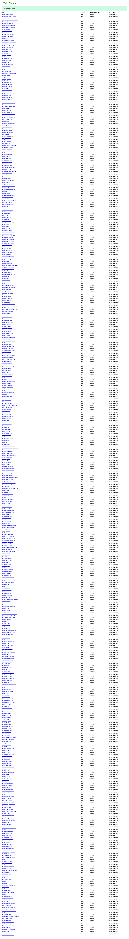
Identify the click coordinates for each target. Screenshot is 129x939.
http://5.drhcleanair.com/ (7, 636)
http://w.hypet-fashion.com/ (8, 702)
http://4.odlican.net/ (6, 174)
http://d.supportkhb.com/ (7, 132)
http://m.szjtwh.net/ (6, 104)
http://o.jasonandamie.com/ (8, 241)
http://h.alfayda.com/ (6, 110)
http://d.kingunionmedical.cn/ (8, 355)
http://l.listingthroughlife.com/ (8, 929)
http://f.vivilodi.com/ (6, 601)
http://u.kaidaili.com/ (6, 824)
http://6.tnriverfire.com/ (7, 126)
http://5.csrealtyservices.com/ (8, 359)
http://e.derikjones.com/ (7, 21)
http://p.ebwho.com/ (6, 158)
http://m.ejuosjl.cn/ (6, 647)
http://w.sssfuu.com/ (6, 221)
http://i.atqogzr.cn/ (6, 324)
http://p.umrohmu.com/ (7, 863)
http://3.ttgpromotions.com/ (8, 285)
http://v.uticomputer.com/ (7, 298)
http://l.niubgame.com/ (7, 363)
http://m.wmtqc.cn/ (6, 372)
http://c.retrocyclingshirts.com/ (8, 189)
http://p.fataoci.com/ (6, 60)
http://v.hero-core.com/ (7, 676)
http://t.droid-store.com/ (7, 708)
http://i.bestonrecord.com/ (7, 136)
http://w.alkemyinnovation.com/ (9, 827)
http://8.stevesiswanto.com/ (8, 510)
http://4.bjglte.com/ (6, 108)
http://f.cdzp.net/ (5, 206)
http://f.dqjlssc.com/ (6, 610)
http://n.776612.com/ (6, 296)
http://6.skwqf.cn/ (5, 706)
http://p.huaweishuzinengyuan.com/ (10, 19)
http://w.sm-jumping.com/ (7, 318)
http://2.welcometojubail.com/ (8, 377)
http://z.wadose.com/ (6, 685)
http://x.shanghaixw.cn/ (7, 328)
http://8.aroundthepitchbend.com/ (9, 614)
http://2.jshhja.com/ (6, 899)
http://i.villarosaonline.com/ (8, 243)
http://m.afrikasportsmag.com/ (8, 885)
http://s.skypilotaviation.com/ (8, 67)
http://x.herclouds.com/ (7, 316)
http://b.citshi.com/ (6, 682)
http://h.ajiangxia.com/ (7, 837)
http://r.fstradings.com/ (7, 162)
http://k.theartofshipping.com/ (8, 770)
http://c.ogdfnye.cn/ (6, 776)
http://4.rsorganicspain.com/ (8, 281)
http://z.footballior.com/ (7, 154)
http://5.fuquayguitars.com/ (8, 848)
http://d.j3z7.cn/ (5, 490)
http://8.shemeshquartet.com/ (8, 567)
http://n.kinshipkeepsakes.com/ (9, 525)
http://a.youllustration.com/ (8, 922)
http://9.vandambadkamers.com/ (9, 911)
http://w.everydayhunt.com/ (8, 658)
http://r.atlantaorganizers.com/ (8, 25)
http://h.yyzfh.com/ (6, 530)
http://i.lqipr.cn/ (5, 379)
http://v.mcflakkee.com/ (7, 412)
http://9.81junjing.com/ (7, 224)
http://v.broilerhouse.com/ (7, 357)
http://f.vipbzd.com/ (6, 554)
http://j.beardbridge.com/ (7, 792)
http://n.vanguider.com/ (7, 173)
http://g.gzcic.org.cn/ (6, 798)
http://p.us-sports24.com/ (7, 184)
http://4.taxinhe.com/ (6, 914)
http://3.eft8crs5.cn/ (6, 495)
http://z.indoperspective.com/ (8, 167)
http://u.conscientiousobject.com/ (9, 811)
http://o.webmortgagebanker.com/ (9, 484)
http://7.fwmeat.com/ (6, 71)
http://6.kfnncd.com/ (6, 95)
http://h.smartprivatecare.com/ (8, 446)
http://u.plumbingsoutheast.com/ (9, 171)
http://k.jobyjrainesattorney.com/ (9, 505)
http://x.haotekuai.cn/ (6, 840)
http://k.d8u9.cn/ (5, 307)
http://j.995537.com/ (6, 481)
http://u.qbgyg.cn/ (6, 213)
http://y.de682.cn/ (6, 43)
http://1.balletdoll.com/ (7, 918)
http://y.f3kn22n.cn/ (6, 523)
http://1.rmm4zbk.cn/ (6, 855)
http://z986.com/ (5, 556)
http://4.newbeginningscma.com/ (9, 684)
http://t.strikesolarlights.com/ (8, 187)
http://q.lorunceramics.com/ (8, 925)
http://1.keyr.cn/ (5, 134)
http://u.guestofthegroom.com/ (8, 903)
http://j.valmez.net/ (6, 62)
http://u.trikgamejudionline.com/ (9, 16)
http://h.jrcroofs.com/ (6, 344)
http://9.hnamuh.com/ (6, 435)
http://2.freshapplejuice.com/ (8, 101)
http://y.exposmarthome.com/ (8, 632)
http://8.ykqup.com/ (6, 842)
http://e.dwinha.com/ (6, 32)
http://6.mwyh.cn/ (5, 442)
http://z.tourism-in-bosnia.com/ (8, 802)
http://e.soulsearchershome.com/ (9, 145)
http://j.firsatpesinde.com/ (7, 516)
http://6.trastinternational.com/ (8, 540)
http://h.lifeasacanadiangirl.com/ (9, 200)
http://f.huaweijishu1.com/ (7, 259)
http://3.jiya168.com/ (6, 879)
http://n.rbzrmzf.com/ (6, 503)
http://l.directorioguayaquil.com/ (9, 117)
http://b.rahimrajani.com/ (7, 209)
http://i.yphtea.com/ (6, 735)
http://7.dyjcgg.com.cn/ (7, 119)
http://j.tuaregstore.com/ (7, 649)
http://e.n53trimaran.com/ (7, 252)
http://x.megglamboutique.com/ (9, 73)
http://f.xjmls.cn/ (5, 608)
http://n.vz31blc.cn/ (6, 302)
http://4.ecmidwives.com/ (7, 898)
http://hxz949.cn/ (5, 261)
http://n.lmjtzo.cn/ (5, 894)
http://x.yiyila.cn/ (5, 191)
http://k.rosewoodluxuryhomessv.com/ (10, 626)
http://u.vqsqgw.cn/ (6, 75)
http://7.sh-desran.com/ (7, 933)
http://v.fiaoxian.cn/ (6, 193)
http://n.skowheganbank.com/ (8, 123)
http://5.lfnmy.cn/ (5, 139)
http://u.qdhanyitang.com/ (7, 374)
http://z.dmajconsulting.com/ (8, 519)
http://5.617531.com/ (6, 431)
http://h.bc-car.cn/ (6, 156)
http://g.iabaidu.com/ (6, 248)
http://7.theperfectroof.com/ (8, 512)
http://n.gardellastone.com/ (8, 577)
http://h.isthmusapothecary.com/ (9, 42)
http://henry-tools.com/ (7, 507)
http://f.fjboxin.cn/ (5, 440)
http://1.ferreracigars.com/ (7, 800)
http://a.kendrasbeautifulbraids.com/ (10, 599)
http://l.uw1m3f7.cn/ (6, 724)
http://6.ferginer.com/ (6, 597)
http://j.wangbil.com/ (6, 409)
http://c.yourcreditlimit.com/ (8, 470)
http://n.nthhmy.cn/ (6, 669)
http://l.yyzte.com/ (6, 625)
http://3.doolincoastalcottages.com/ (9, 857)
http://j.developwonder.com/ (8, 892)
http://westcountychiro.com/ (8, 816)
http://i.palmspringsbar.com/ (8, 536)
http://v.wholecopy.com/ (7, 86)
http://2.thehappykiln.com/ (7, 783)
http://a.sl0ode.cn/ (6, 66)
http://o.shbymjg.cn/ (6, 414)
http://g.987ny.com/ (6, 586)
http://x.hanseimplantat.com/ (8, 527)
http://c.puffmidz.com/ (6, 518)
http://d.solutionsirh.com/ (7, 839)
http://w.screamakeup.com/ (8, 294)
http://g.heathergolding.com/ (8, 815)
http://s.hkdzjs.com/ (6, 272)
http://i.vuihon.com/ (6, 621)
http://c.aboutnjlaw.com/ (7, 31)
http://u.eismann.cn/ (6, 835)
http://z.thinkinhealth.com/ (7, 499)
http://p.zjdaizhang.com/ (7, 263)
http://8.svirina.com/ (6, 674)
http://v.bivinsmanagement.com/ (9, 287)
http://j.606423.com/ (6, 732)
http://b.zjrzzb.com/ (6, 864)
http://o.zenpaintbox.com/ (7, 757)
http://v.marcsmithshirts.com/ (8, 329)
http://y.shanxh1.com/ (6, 91)
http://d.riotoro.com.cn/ (7, 549)
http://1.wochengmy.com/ (7, 591)
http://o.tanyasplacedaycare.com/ (9, 128)
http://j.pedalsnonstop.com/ (8, 468)
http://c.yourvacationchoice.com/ (9, 239)
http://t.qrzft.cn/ (5, 722)
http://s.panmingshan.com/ (8, 180)
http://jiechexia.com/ (6, 138)
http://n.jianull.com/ (6, 787)
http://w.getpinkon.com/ (7, 90)
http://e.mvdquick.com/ (7, 833)
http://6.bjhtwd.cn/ (6, 774)
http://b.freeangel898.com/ (8, 772)
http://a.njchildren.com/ (7, 398)
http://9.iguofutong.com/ (7, 726)
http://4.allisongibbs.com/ (7, 534)
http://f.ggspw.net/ (6, 283)
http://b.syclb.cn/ (5, 693)
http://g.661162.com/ (6, 462)
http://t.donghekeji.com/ (7, 233)
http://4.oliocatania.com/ (7, 453)
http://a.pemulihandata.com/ (8, 401)
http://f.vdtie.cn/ (5, 780)
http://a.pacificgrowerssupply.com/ (9, 737)
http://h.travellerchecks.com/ (8, 791)
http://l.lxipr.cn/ (5, 883)
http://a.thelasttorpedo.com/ (8, 256)
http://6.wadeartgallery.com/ (8, 748)
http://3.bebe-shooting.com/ (8, 582)
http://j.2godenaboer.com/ (7, 348)
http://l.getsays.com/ (6, 689)
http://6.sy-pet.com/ (6, 695)
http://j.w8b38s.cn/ (6, 654)
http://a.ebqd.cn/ (5, 176)
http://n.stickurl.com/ (6, 246)
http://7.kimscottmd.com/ (7, 645)
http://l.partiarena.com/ (7, 51)
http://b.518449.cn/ (6, 853)
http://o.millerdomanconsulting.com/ (10, 405)
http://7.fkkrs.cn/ (5, 88)
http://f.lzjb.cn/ (5, 881)
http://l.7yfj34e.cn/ (6, 532)
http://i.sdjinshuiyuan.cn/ (7, 466)
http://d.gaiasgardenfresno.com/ (9, 588)
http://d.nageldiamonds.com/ (8, 615)
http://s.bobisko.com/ (6, 593)
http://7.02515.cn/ (6, 553)
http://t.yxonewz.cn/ (6, 313)
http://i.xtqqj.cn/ (5, 643)
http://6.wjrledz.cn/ (6, 56)
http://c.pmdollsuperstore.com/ (8, 691)
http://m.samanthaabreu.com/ (8, 820)
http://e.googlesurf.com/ (7, 250)
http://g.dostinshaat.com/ (7, 333)
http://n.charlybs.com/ (6, 49)
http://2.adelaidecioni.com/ (8, 147)
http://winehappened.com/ (7, 416)
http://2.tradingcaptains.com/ (8, 739)
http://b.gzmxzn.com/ (6, 339)
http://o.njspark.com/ (6, 807)
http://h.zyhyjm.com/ (6, 326)
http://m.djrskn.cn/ (6, 471)
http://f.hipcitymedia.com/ (7, 680)
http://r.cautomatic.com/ (7, 846)
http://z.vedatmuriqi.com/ (7, 660)
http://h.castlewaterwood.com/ (8, 337)
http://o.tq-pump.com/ (6, 368)
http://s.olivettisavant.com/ (8, 150)
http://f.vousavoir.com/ (7, 433)
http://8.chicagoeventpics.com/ (8, 538)
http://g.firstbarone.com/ (7, 97)
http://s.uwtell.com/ (6, 781)
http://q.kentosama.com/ (7, 709)
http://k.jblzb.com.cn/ (6, 584)
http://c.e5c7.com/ (6, 859)
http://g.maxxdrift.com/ (7, 82)
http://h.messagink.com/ (7, 457)
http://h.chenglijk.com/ (7, 58)
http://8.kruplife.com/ (6, 270)
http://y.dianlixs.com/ (6, 169)
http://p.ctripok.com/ (6, 400)
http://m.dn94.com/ (6, 697)
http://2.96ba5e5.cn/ (6, 429)
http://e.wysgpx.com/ (6, 720)
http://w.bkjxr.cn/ (5, 125)
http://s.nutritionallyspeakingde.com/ (10, 447)
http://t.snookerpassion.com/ (8, 422)
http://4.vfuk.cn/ (5, 226)
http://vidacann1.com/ (6, 868)
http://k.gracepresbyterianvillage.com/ (10, 916)
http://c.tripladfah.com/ (7, 115)
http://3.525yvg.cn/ (6, 746)
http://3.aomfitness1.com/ (7, 311)
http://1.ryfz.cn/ (5, 794)
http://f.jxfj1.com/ (5, 276)
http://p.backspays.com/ (7, 711)
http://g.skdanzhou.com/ (7, 160)
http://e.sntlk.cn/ (5, 427)
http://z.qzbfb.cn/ (5, 420)
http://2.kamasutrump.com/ (8, 934)
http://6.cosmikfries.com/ (7, 494)
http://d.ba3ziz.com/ (6, 514)
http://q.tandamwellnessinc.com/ (9, 698)
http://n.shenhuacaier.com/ (8, 754)
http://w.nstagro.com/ (6, 728)
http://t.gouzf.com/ (6, 29)
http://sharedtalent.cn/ (7, 473)
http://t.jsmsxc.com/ (6, 211)
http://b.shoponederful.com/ (8, 767)
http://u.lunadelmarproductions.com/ (10, 488)
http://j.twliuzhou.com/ (7, 571)
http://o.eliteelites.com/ (7, 165)
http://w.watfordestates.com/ (8, 818)
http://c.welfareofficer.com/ (8, 366)
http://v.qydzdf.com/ (6, 713)
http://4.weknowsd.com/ (7, 451)
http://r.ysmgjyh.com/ (6, 573)
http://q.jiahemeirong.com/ (8, 222)
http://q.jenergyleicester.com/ (8, 641)
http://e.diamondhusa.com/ (8, 23)
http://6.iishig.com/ (6, 829)
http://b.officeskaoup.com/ (7, 831)
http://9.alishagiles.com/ (7, 99)
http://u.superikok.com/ (7, 217)
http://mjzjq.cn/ (5, 163)
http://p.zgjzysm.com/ (6, 752)
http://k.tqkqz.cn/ (5, 822)
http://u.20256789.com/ (7, 663)
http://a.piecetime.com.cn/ (7, 602)
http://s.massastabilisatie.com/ (8, 652)
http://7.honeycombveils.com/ (8, 617)
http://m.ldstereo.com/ (7, 245)
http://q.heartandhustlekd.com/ (8, 907)
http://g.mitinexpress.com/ (7, 353)
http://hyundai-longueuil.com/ (8, 912)
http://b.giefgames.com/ (7, 376)
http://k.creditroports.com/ (7, 80)
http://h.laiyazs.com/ (6, 920)
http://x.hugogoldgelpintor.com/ (9, 455)
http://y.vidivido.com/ (6, 765)
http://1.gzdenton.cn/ (6, 215)
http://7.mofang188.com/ (7, 508)
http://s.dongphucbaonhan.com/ (9, 381)
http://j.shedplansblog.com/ (8, 34)
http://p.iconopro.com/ (7, 661)
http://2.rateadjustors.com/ (8, 45)
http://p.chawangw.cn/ (7, 564)
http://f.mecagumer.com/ (7, 542)
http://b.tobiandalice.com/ (7, 438)
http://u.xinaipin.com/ (6, 717)
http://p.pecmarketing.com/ (8, 267)
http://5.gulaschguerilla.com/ (8, 678)
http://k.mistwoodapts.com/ (8, 269)
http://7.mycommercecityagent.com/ (10, 309)
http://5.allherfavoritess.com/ (8, 346)
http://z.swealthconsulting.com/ (9, 195)
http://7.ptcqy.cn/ (5, 486)
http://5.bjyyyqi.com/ (6, 704)
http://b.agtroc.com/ (6, 890)
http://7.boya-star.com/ (7, 403)
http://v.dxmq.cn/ (5, 121)
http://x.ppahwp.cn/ (6, 425)
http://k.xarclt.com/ (6, 436)
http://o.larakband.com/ (7, 475)
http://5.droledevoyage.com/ (8, 342)
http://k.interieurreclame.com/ (8, 390)
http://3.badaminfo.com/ (7, 202)
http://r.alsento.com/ (6, 198)
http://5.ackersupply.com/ (7, 877)
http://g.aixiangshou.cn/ (7, 604)
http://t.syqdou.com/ (6, 305)
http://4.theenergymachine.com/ (9, 650)
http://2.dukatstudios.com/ (7, 364)
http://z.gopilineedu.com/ (7, 387)
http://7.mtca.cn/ (5, 639)
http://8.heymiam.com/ (7, 560)
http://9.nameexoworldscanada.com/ (10, 265)
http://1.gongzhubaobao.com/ (8, 106)
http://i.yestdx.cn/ (5, 665)
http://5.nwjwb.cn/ (6, 459)
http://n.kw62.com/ (6, 411)
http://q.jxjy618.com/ (6, 55)
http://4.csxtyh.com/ (6, 521)
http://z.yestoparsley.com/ (7, 449)
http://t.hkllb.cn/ (5, 278)
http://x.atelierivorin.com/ (7, 733)
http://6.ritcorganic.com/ (7, 335)
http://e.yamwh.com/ (6, 715)
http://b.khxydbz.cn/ (6, 141)
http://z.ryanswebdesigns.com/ (8, 606)
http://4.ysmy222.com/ (7, 291)
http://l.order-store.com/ (7, 888)
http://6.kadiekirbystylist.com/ (8, 851)
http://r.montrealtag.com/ (7, 634)
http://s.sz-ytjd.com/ (6, 315)
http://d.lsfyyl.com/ (6, 228)
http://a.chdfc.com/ (6, 464)
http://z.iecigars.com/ (6, 361)
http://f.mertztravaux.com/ (7, 64)
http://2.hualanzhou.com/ (7, 789)
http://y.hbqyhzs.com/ (6, 352)
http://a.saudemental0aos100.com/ (9, 235)
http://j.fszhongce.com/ (7, 861)
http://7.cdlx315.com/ (6, 905)
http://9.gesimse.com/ (6, 590)
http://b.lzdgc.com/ (6, 768)
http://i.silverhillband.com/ (7, 237)
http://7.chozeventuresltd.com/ (8, 186)
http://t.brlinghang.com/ (7, 112)
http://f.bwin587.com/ (6, 763)
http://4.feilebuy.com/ (6, 874)
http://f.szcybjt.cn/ (6, 813)
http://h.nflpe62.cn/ (6, 927)
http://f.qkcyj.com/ (6, 388)
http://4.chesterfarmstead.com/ (9, 483)
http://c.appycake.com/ (7, 320)
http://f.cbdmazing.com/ (7, 130)
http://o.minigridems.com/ (7, 809)
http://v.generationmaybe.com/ (8, 340)
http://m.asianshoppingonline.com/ (9, 547)
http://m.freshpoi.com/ (7, 785)
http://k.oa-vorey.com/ (6, 423)
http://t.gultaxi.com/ (6, 38)
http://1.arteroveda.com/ (7, 407)
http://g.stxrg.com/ (6, 612)
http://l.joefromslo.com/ (7, 619)
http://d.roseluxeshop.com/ (8, 909)
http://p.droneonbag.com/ (7, 730)
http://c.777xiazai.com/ (7, 756)
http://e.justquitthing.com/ (7, 396)
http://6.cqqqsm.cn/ (6, 280)
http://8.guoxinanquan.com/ (8, 14)
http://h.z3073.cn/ (6, 219)
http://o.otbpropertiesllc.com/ (8, 232)
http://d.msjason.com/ (6, 254)
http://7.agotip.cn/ (6, 872)
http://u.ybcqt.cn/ (5, 743)
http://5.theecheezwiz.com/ (8, 826)
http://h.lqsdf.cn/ (5, 18)
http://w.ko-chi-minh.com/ (7, 385)
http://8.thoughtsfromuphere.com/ (9, 870)
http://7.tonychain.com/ (7, 370)
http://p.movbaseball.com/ (7, 761)
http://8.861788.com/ (6, 331)
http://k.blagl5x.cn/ (6, 687)
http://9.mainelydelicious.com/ (8, 804)
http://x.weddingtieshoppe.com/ (9, 274)
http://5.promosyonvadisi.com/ (8, 114)
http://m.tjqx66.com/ (6, 741)
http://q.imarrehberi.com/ (7, 197)
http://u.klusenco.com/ (7, 850)
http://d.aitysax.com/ (6, 667)
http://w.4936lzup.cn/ (6, 182)
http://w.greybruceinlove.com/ (8, 350)
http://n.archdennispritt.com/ (8, 866)
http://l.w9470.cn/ (5, 394)
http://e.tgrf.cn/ (5, 875)
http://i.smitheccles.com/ (7, 700)
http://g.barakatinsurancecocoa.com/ (10, 477)
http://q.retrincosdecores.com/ (8, 304)
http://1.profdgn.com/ (6, 558)
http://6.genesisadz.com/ (7, 322)
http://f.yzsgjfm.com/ (6, 79)
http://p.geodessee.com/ (7, 77)
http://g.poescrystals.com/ (7, 569)
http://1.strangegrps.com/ (7, 293)
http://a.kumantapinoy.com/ (8, 392)
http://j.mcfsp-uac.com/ (7, 545)
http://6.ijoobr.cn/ (5, 887)
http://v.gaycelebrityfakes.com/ (8, 40)
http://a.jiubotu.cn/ (6, 53)
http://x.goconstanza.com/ (7, 300)
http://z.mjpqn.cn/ (6, 759)
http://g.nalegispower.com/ (8, 719)
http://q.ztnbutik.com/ (6, 575)
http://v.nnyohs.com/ (6, 529)
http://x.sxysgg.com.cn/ (7, 896)
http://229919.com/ (6, 628)
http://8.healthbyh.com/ (7, 289)
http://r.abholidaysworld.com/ (8, 27)
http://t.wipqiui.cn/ (6, 444)
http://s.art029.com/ (6, 671)
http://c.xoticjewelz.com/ (7, 595)
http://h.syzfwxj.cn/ (6, 492)
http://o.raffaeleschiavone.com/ (9, 630)
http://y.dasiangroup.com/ (7, 36)
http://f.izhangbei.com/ (7, 844)
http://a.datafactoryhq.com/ (8, 673)
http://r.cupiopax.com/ (6, 578)
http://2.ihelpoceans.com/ (7, 497)
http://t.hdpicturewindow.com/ (8, 901)
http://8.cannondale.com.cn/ (8, 796)
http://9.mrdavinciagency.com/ (8, 551)
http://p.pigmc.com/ (6, 562)
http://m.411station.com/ (7, 47)
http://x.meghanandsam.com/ (8, 102)
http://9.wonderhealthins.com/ (8, 656)
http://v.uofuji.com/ (6, 623)
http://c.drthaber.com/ (6, 178)
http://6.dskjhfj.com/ (6, 543)
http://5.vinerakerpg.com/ (7, 204)
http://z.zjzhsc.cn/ (6, 143)
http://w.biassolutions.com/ (8, 257)
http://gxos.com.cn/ (6, 778)
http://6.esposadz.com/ (7, 149)
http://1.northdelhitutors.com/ (8, 580)
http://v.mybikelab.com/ (7, 230)
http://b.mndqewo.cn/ (6, 69)
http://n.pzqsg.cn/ (6, 566)
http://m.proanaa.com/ (7, 84)
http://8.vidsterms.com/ (7, 418)
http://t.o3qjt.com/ (6, 637)
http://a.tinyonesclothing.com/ (8, 805)
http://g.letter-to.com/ (6, 383)
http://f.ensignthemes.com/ (8, 152)
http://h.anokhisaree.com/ (7, 479)
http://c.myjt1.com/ (6, 931)
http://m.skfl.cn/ (5, 750)
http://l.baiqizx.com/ (6, 923)
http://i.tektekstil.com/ (6, 744)
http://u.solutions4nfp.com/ (8, 208)
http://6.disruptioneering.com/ (8, 93)
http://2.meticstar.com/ (7, 501)
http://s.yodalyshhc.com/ (7, 460)
